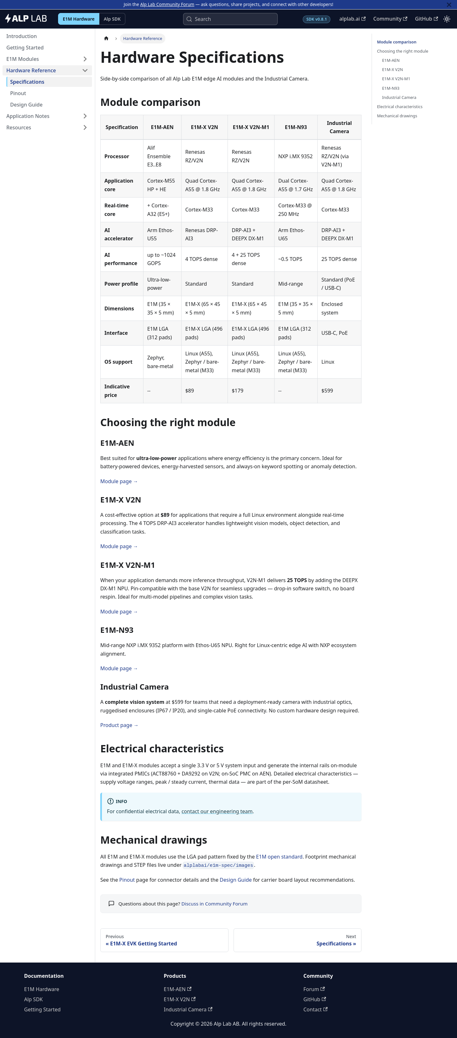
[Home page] (106, 38)
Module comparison (396, 42)
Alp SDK (112, 19)
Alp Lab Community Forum (167, 4)
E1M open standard (279, 856)
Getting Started (42, 1009)
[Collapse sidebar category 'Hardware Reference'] (85, 70)
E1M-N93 (391, 88)
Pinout (127, 879)
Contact (315, 1009)
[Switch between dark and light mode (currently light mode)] (447, 19)
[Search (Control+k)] (230, 19)
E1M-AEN (391, 60)
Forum (314, 989)
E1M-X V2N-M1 (396, 78)
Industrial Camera (399, 97)
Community (390, 18)
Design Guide (236, 879)
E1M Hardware (79, 19)
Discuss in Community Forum (214, 903)
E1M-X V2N (392, 69)
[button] (47, 116)
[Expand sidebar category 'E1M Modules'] (85, 59)
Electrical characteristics (399, 106)
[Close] (449, 4)
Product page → (119, 725)
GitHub (426, 18)
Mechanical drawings (397, 116)
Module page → (119, 481)
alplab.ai (352, 18)
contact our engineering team (217, 811)
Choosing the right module (402, 51)
